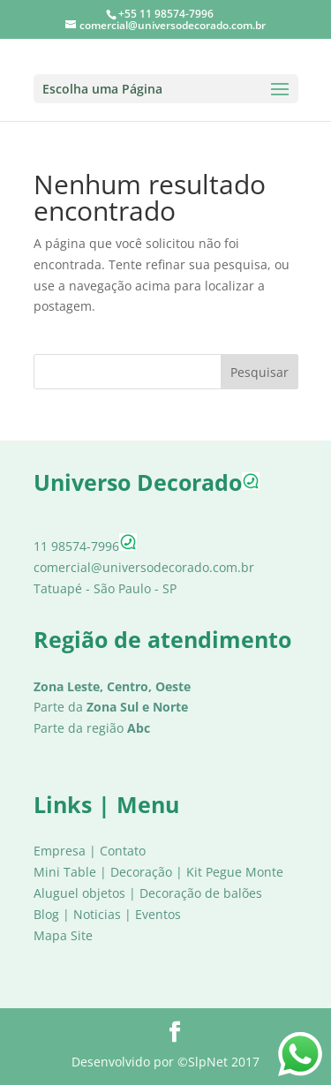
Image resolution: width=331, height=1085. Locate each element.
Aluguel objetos (79, 893)
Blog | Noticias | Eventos (107, 914)
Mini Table (65, 871)
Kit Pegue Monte (234, 871)
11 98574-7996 (85, 546)
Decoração (141, 871)
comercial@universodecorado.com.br (144, 567)
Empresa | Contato (90, 850)
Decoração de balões (200, 893)
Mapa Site (63, 935)
